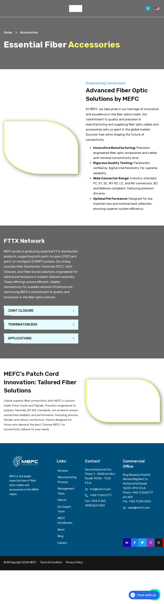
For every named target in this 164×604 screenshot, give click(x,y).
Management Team (66, 491)
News (61, 529)
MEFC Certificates (65, 520)
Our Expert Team (64, 509)
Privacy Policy (74, 562)
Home (8, 32)
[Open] (148, 8)
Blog (60, 536)
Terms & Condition (51, 562)
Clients (62, 500)
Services (63, 470)
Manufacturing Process (67, 480)
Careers (62, 543)
